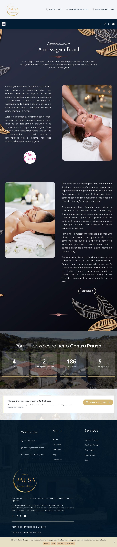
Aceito (46, 543)
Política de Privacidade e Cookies (29, 526)
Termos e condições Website (26, 532)
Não (53, 543)
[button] (3, 24)
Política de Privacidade (66, 543)
